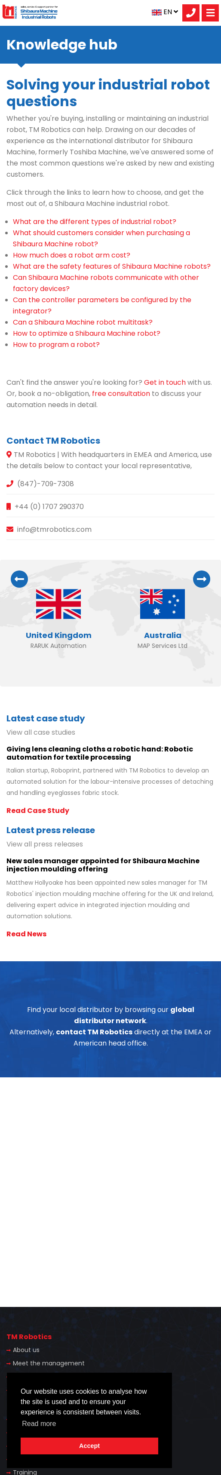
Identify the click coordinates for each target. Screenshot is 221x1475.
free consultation (121, 394)
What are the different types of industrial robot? (94, 222)
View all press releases (44, 844)
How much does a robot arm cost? (71, 255)
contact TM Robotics (94, 1032)
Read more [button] (39, 1423)
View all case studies (40, 732)
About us (26, 1350)
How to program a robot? (56, 345)
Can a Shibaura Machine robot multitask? (83, 322)
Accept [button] (89, 1445)
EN (165, 12)
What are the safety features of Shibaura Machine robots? (112, 266)
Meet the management (49, 1363)
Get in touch (165, 382)
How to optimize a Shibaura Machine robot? (86, 333)
